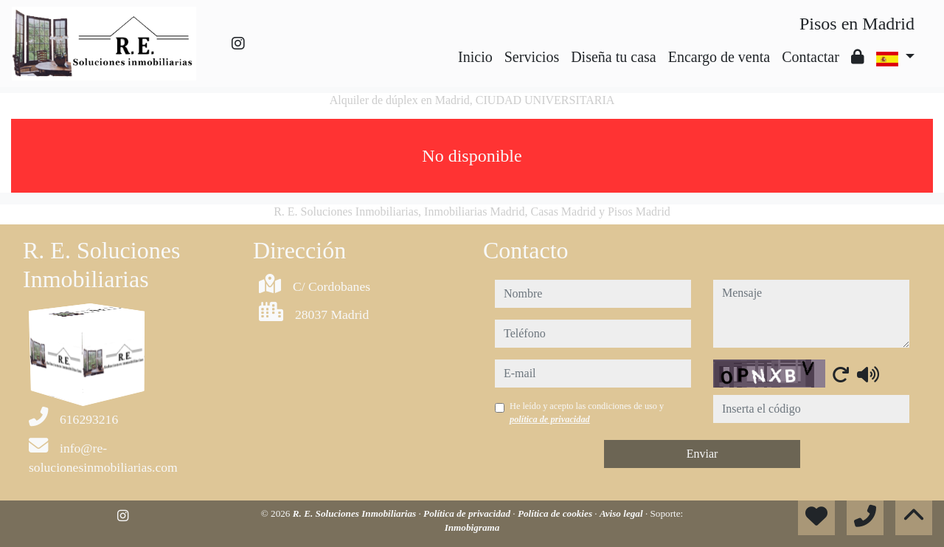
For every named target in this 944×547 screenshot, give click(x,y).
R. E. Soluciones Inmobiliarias (356, 513)
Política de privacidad (468, 513)
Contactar (810, 57)
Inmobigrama (472, 527)
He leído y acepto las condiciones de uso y (587, 412)
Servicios (531, 57)
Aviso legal (622, 513)
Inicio (475, 57)
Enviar (702, 453)
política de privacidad (550, 419)
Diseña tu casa (613, 57)
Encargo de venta (719, 57)
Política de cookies (556, 513)
